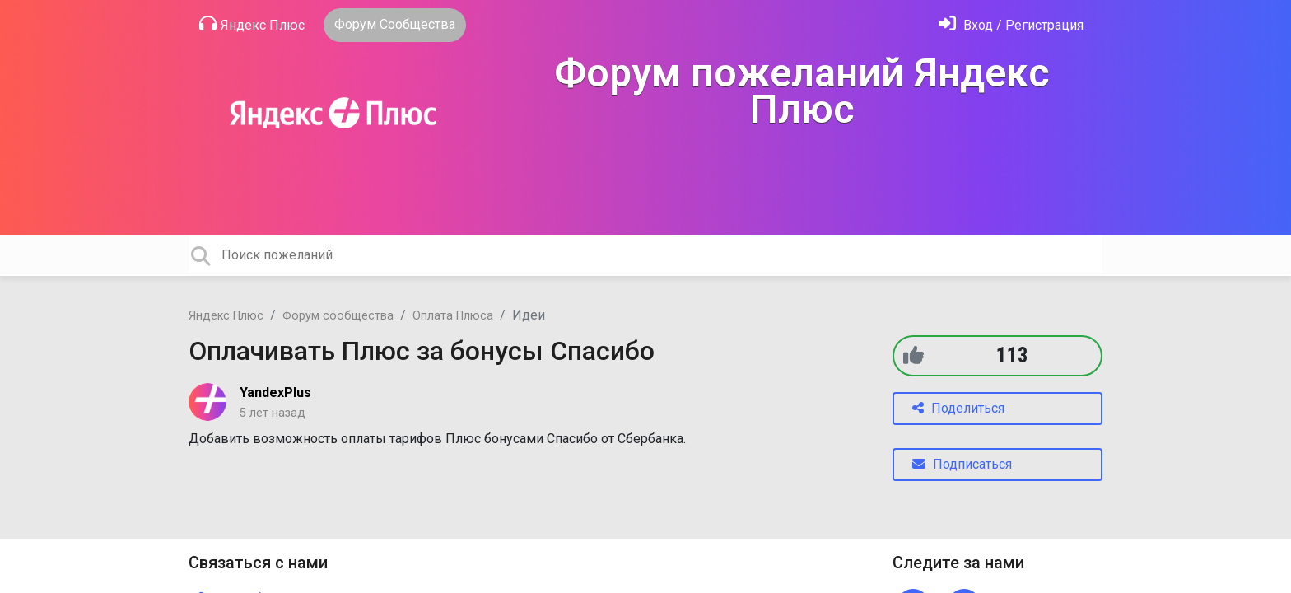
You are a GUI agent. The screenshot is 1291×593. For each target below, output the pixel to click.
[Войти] (1011, 25)
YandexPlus (275, 392)
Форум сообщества (338, 316)
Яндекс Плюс (252, 24)
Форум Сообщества (394, 24)
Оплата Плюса (452, 316)
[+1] (913, 355)
